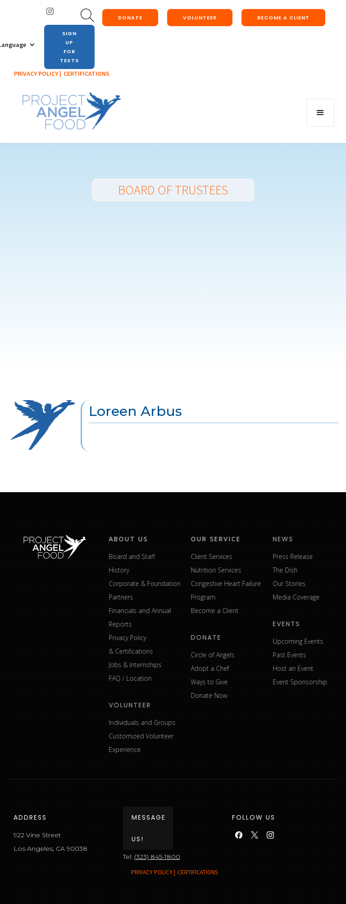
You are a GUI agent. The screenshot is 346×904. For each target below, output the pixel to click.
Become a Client (244, 610)
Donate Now (238, 695)
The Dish (314, 570)
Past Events (318, 654)
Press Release (322, 556)
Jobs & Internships (164, 664)
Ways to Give (238, 682)
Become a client (283, 17)
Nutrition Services (245, 570)
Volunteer (200, 17)
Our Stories (318, 583)
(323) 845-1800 (157, 857)
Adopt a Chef (239, 668)
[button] (320, 113)
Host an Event (322, 668)
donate (130, 17)
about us (157, 539)
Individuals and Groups (171, 722)
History (148, 570)
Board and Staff (161, 556)
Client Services (240, 556)
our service (245, 539)
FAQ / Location (159, 678)
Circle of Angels (242, 654)
